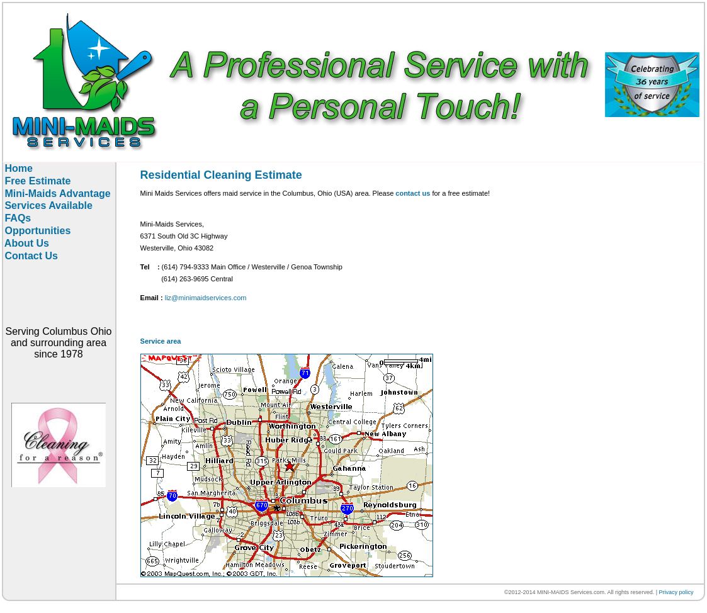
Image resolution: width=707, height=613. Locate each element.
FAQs (16, 218)
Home (17, 168)
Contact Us (30, 255)
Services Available (47, 205)
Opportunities (36, 230)
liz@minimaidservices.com (206, 297)
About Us (25, 243)
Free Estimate (36, 181)
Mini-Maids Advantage (56, 193)
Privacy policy (676, 592)
